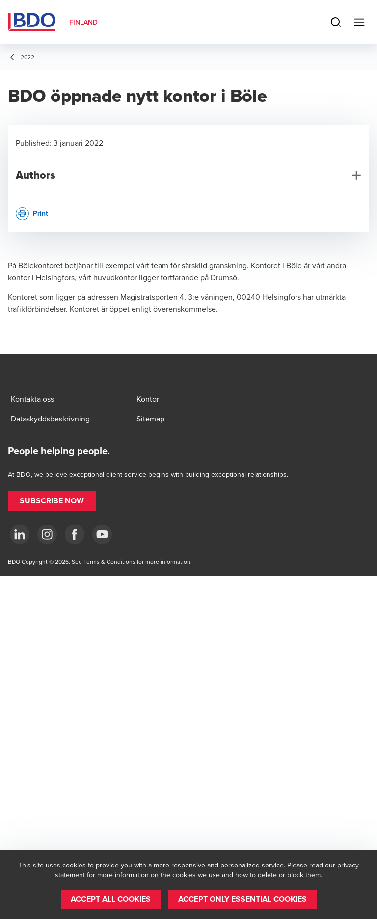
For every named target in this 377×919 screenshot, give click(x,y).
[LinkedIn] (19, 534)
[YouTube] (102, 534)
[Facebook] (74, 534)
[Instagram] (47, 534)
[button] (52, 501)
